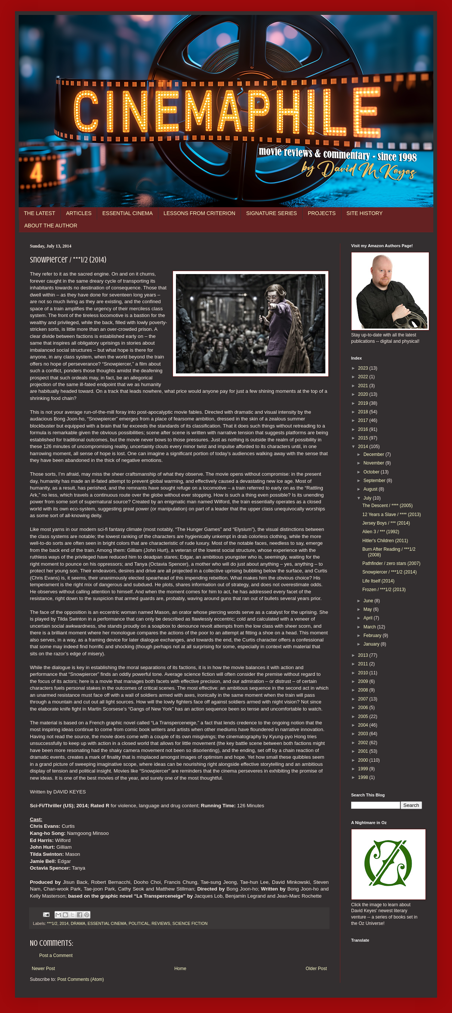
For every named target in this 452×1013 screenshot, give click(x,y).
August (371, 489)
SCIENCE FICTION (189, 923)
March (370, 627)
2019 (363, 403)
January (372, 644)
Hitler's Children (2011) (385, 540)
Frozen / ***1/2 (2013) (384, 589)
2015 (363, 438)
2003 (363, 733)
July (368, 498)
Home (180, 968)
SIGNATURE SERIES (271, 213)
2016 (363, 429)
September (375, 480)
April (368, 618)
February (373, 635)
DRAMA (78, 923)
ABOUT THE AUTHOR (50, 226)
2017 (363, 420)
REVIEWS (161, 923)
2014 (63, 923)
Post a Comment (55, 955)
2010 (363, 672)
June (368, 600)
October (372, 472)
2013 (363, 655)
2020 (363, 394)
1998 (363, 777)
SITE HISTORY (365, 213)
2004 (363, 725)
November (374, 463)
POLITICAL (139, 923)
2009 (363, 681)
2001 (363, 751)
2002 (363, 742)
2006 (363, 707)
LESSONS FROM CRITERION (199, 213)
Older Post (316, 968)
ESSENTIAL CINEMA (127, 213)
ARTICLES (79, 213)
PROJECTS (322, 213)
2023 (363, 368)
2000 (363, 760)
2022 (363, 376)
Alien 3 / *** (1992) (380, 531)
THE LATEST (39, 213)
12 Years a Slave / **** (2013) (391, 514)
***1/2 (52, 923)
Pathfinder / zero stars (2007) (391, 563)
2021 (363, 385)
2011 (363, 663)
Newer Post (43, 968)
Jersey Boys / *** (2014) (386, 523)
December (374, 454)
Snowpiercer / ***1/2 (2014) (389, 572)
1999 (363, 768)
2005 (363, 716)
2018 (363, 411)
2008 (363, 690)
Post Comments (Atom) (80, 979)
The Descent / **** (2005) (387, 505)
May (368, 609)
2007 (363, 699)
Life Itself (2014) (378, 581)
